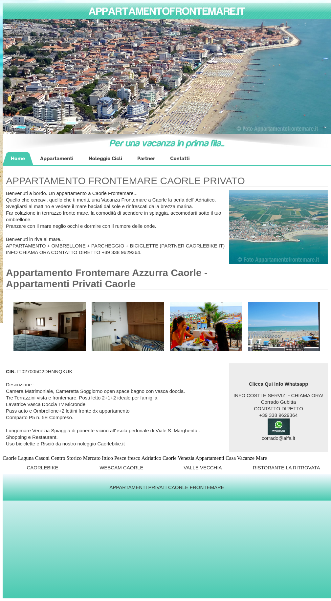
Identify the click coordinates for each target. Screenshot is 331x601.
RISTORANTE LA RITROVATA (286, 467)
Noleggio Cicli (105, 158)
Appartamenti (56, 158)
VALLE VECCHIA (203, 467)
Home (18, 158)
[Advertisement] (167, 552)
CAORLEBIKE (42, 467)
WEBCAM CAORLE (121, 467)
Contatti (179, 158)
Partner (146, 158)
